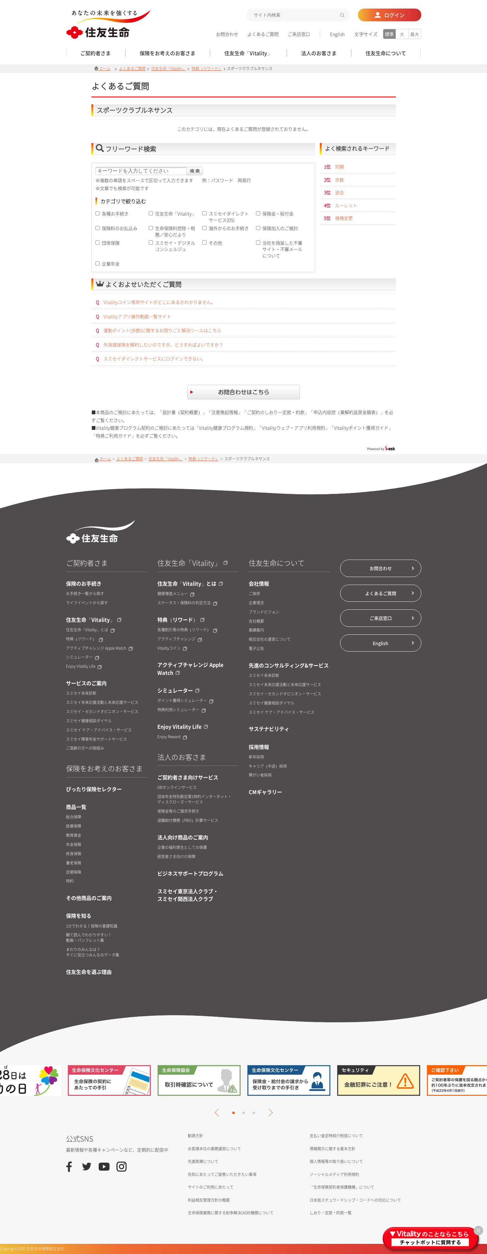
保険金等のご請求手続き (178, 811)
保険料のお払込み (119, 228)
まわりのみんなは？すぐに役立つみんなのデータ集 (92, 952)
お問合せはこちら (243, 393)
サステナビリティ (269, 728)
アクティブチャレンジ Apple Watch (99, 648)
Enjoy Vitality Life (84, 666)
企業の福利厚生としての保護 (182, 847)
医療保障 (73, 826)
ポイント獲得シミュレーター (185, 700)
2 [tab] (243, 1113)
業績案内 (256, 630)
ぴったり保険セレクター (94, 789)
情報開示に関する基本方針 (332, 1149)
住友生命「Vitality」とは (90, 630)
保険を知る (78, 915)
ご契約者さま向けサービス (187, 777)
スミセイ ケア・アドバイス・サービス (99, 730)
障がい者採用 (260, 775)
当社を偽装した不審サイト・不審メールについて (282, 249)
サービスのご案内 (86, 683)
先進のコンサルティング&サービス (289, 665)
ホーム (102, 68)
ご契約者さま (87, 562)
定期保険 (73, 872)
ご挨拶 (254, 593)
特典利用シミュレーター (181, 709)
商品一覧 (76, 807)
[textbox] (298, 15)
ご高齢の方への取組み (85, 748)
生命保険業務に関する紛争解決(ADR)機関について (230, 1213)
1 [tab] (233, 1113)
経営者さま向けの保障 (176, 856)
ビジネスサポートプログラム (190, 873)
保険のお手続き (84, 583)
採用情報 (259, 747)
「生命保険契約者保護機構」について (342, 1187)
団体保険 (111, 243)
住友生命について (277, 562)
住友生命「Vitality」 (168, 68)
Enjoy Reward (172, 736)
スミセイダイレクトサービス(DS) (229, 216)
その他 (215, 243)
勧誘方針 (195, 1136)
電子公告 (256, 648)
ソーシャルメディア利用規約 (334, 1174)
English (337, 34)
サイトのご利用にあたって (211, 1187)
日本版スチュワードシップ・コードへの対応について (355, 1200)
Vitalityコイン (172, 648)
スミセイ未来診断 (81, 693)
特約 (70, 881)
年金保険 (73, 844)
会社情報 (259, 583)
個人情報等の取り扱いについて (336, 1161)
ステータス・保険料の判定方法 (187, 603)
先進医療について (203, 1161)
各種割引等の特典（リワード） (187, 630)
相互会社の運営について (270, 639)
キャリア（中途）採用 (268, 766)
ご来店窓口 (299, 34)
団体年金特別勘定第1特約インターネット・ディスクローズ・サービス (194, 799)
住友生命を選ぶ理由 (89, 971)
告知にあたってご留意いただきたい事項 (222, 1174)
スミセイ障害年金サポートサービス (96, 739)
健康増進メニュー (175, 593)
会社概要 (256, 621)
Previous (218, 1112)
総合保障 (73, 817)
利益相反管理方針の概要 (209, 1200)
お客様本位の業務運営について (214, 1149)
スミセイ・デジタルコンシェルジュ (175, 246)
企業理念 (256, 603)
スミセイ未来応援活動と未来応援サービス (102, 702)
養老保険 (73, 863)
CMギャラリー (265, 792)
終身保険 (73, 854)
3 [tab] (254, 1113)
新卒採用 (256, 757)
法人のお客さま (181, 757)
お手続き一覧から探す (85, 593)
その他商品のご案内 (89, 898)
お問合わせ (227, 34)
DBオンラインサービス (177, 787)
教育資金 (73, 835)
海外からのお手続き (229, 228)
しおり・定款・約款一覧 (331, 1213)
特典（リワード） (207, 68)
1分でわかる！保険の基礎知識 (91, 926)
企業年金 (111, 263)
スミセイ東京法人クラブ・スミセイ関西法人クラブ (187, 895)
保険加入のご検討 (280, 228)
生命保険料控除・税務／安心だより (175, 231)
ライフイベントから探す (87, 603)
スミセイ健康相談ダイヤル (89, 721)
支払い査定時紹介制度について (336, 1136)
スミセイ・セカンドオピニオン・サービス (102, 711)
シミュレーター (82, 657)
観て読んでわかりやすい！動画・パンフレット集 (89, 937)
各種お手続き (115, 213)
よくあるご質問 (263, 34)
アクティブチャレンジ (179, 639)
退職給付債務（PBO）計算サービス (187, 820)
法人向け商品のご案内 (182, 837)
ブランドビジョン (264, 612)
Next (269, 1112)
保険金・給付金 (277, 213)
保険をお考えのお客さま (104, 768)
